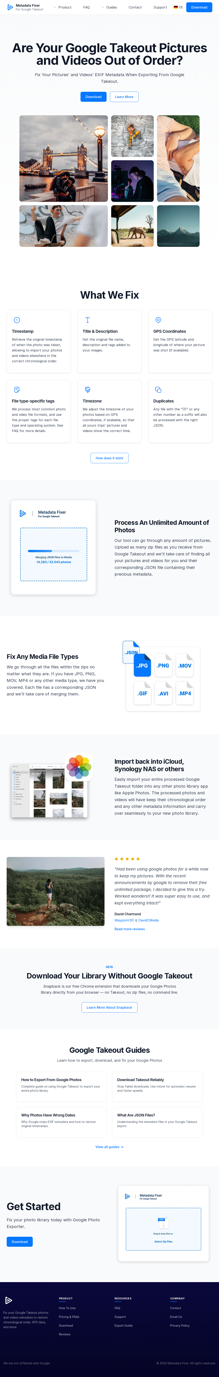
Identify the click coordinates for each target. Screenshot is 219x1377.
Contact (135, 7)
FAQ (86, 7)
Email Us (176, 1322)
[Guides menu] (109, 7)
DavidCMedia (148, 926)
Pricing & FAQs (69, 1322)
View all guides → (109, 1152)
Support (160, 7)
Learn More (124, 97)
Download (199, 7)
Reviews (65, 1340)
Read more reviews (130, 935)
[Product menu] (62, 7)
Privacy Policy (180, 1331)
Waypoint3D (125, 926)
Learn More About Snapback (109, 1013)
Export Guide (124, 1331)
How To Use (67, 1314)
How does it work (109, 464)
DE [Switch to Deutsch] (178, 7)
